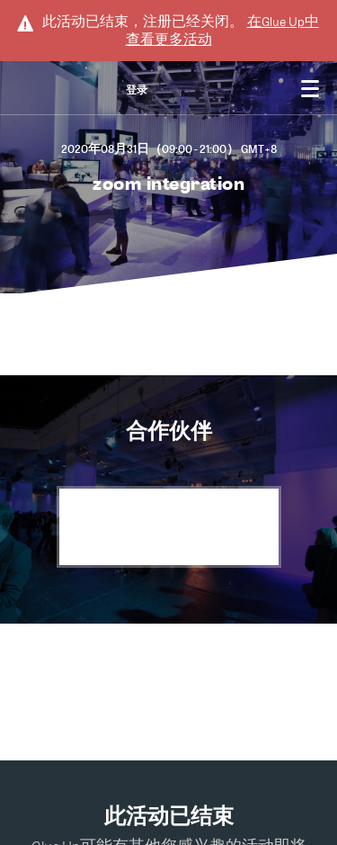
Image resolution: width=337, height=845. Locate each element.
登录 (136, 90)
